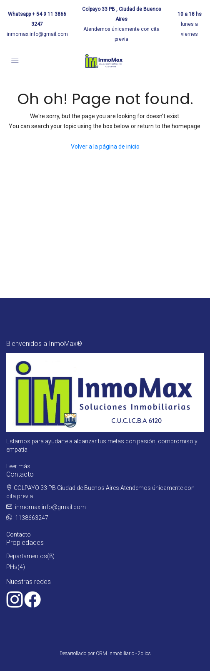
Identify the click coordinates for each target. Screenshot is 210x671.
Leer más (18, 466)
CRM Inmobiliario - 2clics (123, 653)
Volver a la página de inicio (105, 146)
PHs (12, 567)
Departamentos (26, 556)
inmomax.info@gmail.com (37, 34)
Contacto (18, 534)
